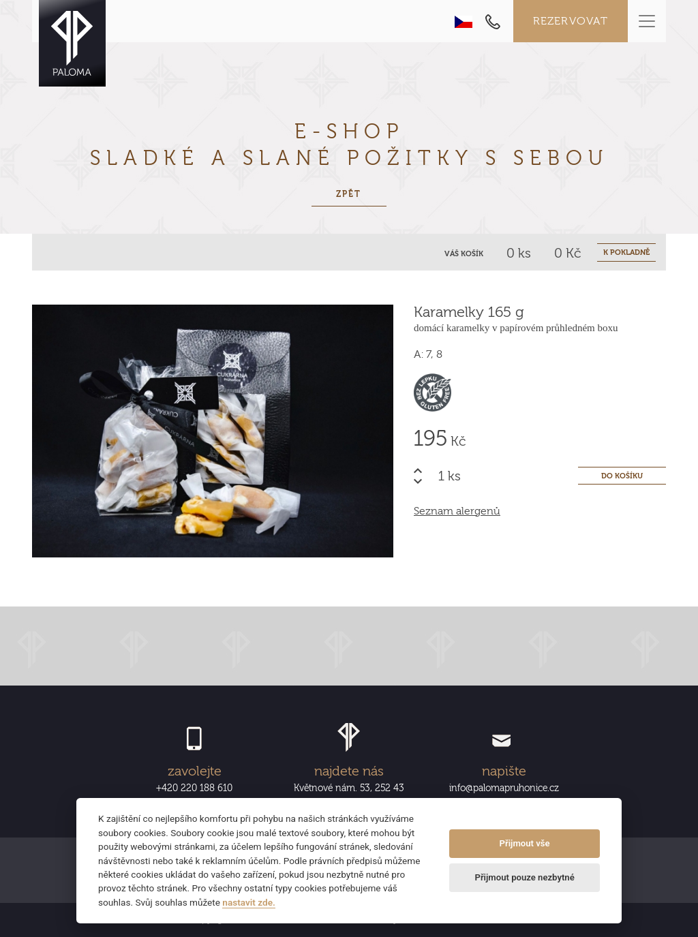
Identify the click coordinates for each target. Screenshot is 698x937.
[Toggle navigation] (647, 21)
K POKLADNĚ (626, 252)
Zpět (348, 194)
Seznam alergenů (457, 511)
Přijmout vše (525, 843)
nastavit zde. (248, 902)
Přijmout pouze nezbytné (524, 877)
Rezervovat (571, 21)
